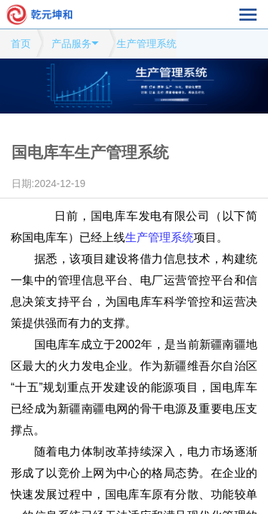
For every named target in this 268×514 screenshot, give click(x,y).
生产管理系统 (146, 43)
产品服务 (71, 43)
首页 (21, 43)
